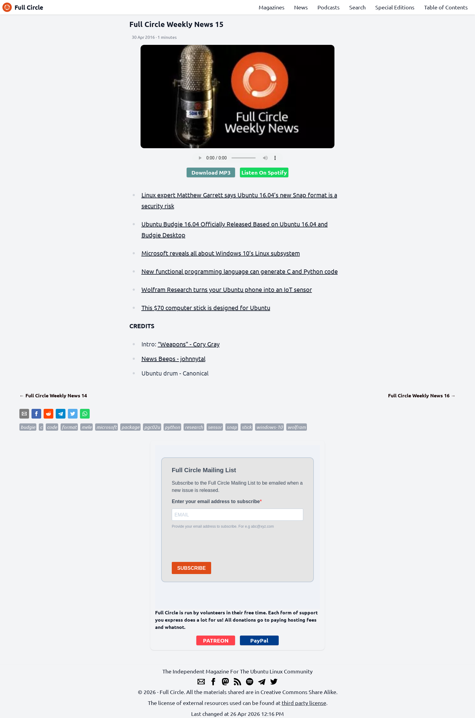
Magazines (271, 7)
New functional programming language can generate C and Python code (239, 271)
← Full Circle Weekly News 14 (53, 395)
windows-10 (269, 427)
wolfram (296, 427)
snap (232, 427)
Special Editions (394, 7)
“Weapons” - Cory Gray (189, 344)
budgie (28, 427)
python (172, 427)
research (194, 427)
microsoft (106, 427)
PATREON (216, 640)
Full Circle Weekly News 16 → (422, 395)
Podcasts (328, 7)
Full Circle (22, 7)
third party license (304, 703)
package (130, 427)
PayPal (259, 640)
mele (86, 427)
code (52, 427)
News (301, 7)
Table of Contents (446, 7)
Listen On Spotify (264, 172)
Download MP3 (211, 172)
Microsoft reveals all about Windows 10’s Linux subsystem (220, 253)
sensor (215, 427)
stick (246, 427)
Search (357, 7)
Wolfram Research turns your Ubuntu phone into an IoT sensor (226, 289)
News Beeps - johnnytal (173, 358)
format (69, 427)
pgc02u (152, 427)
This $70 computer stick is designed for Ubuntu (205, 307)
